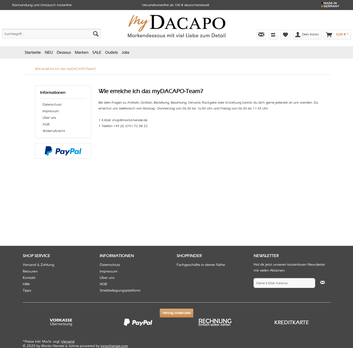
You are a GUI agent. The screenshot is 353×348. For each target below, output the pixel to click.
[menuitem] (51, 33)
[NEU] (49, 52)
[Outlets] (111, 52)
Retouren (30, 271)
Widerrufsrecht (54, 131)
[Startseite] (33, 52)
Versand (68, 341)
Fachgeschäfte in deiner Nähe (201, 264)
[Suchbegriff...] (51, 34)
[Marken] (81, 52)
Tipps (27, 290)
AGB (46, 124)
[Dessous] (64, 52)
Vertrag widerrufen (176, 313)
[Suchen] (96, 34)
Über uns (49, 118)
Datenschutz (52, 104)
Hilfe (26, 284)
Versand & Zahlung (38, 264)
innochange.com (114, 346)
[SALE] (96, 52)
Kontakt (29, 277)
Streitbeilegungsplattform (120, 290)
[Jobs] (125, 52)
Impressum (51, 111)
